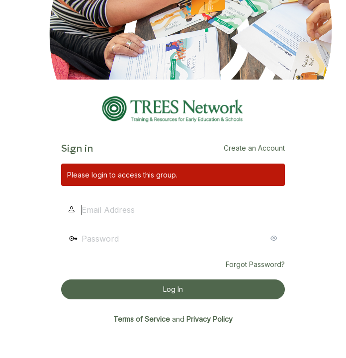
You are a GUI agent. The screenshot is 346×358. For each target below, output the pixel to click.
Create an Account (254, 148)
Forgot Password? (255, 264)
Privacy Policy (209, 319)
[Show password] (275, 238)
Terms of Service (141, 319)
